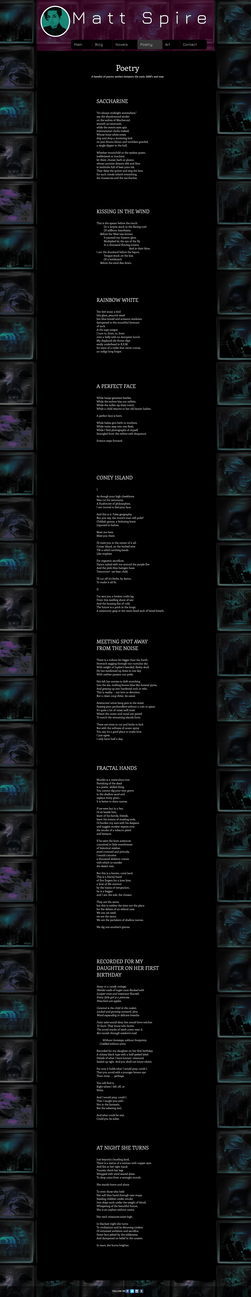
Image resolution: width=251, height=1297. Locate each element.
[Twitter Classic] (132, 1291)
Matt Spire (142, 17)
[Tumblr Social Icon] (141, 1291)
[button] (125, 44)
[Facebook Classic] (127, 1291)
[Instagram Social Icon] (137, 1291)
